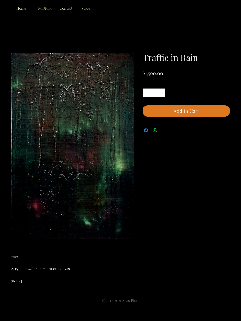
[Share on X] (164, 130)
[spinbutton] (154, 93)
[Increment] (161, 93)
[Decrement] (146, 93)
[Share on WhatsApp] (155, 130)
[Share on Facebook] (146, 130)
